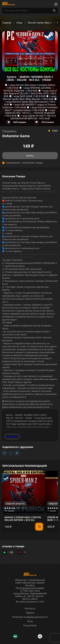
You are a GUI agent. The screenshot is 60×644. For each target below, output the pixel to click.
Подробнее (12, 436)
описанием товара (32, 162)
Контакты (30, 608)
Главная (6, 22)
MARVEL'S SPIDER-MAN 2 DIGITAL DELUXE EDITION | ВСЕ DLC (22, 518)
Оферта (30, 612)
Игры (19, 22)
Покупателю (30, 625)
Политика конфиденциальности (30, 616)
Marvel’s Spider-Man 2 (40, 22)
